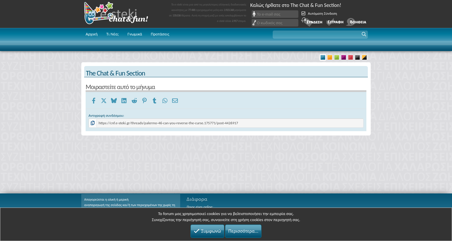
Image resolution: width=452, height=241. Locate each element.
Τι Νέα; (112, 34)
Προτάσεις (160, 34)
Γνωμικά (134, 34)
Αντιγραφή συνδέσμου (105, 115)
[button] (320, 34)
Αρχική (92, 34)
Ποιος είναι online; (200, 207)
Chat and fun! (120, 14)
